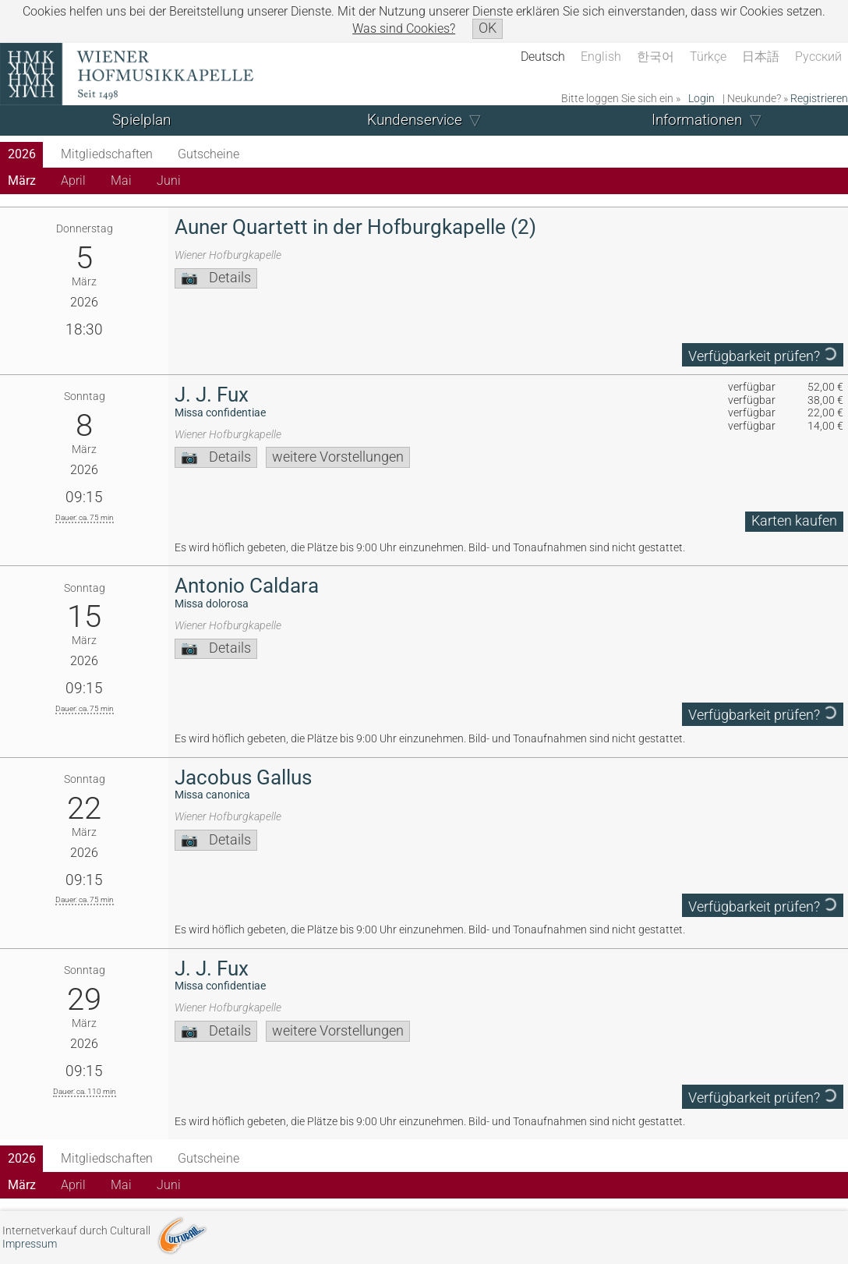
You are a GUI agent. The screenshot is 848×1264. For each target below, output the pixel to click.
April (73, 180)
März (22, 180)
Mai (121, 180)
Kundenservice (414, 120)
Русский (818, 56)
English (601, 56)
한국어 (655, 56)
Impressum (29, 1244)
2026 (22, 154)
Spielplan (141, 120)
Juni (169, 180)
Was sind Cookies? (403, 28)
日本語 (760, 56)
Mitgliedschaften (107, 154)
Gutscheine (208, 154)
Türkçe (708, 56)
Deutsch (543, 56)
